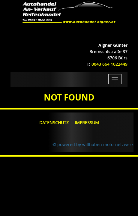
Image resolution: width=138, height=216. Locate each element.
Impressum (87, 122)
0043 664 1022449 (110, 64)
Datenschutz (54, 122)
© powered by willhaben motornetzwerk (93, 144)
